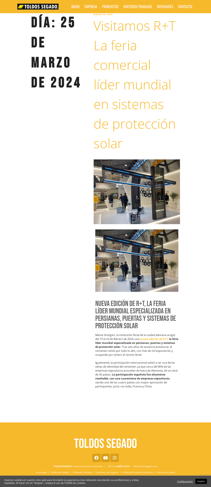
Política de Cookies (166, 472)
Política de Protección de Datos (137, 472)
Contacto (170, 6)
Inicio (91, 6)
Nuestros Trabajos (136, 6)
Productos (117, 6)
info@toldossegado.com (145, 466)
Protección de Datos (82, 472)
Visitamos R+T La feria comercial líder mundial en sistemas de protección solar (134, 84)
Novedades (156, 6)
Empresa (103, 6)
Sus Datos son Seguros (107, 472)
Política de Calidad (60, 472)
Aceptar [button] (201, 481)
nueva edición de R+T (154, 339)
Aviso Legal (41, 472)
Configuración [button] (185, 481)
